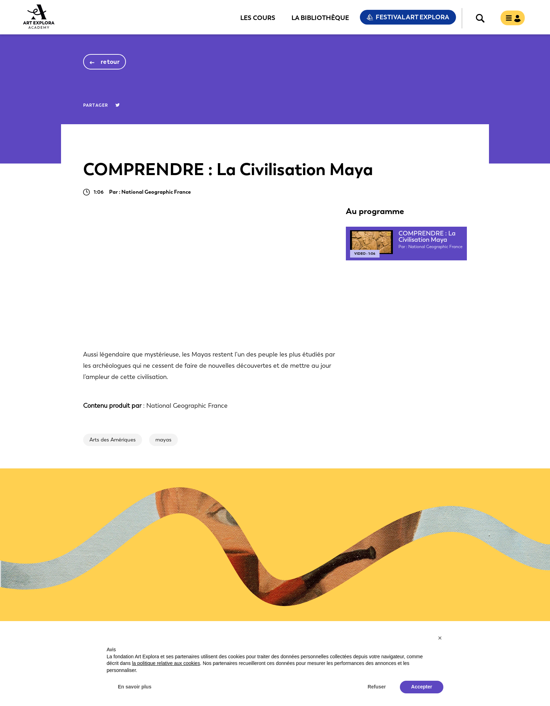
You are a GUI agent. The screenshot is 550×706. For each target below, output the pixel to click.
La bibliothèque (320, 17)
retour (110, 62)
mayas (163, 440)
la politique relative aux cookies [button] (166, 663)
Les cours (257, 17)
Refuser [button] (377, 687)
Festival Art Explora (412, 17)
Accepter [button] (421, 687)
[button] (439, 638)
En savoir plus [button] (135, 687)
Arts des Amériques (112, 440)
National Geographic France (187, 405)
